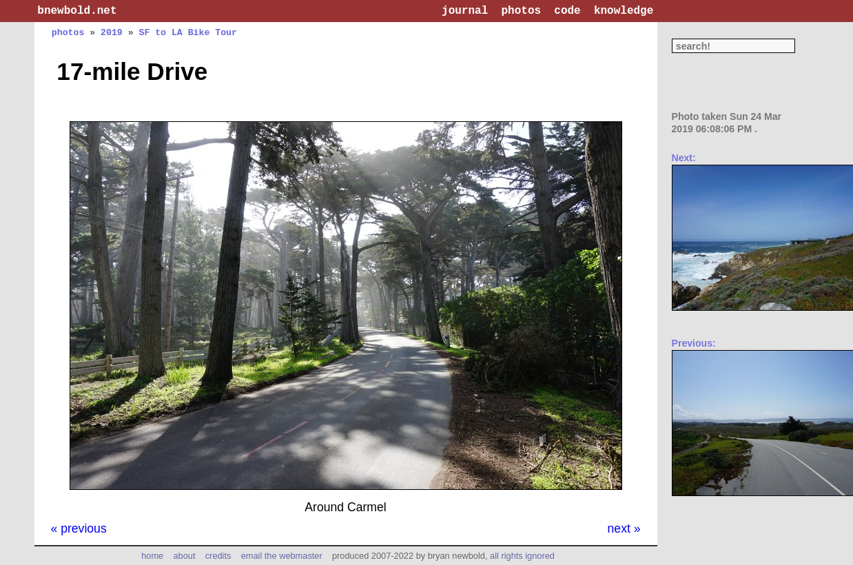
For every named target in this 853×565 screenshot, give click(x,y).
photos (521, 11)
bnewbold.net (76, 11)
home (152, 556)
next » (624, 528)
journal (465, 11)
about (184, 556)
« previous (79, 528)
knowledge (623, 11)
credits (218, 556)
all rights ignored (522, 556)
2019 (112, 33)
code (567, 11)
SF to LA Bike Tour (187, 33)
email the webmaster (281, 556)
